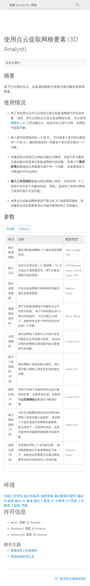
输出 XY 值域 (24, 501)
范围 (24, 505)
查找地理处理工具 (22, 556)
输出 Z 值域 (42, 501)
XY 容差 (71, 501)
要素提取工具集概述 (24, 550)
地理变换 (47, 496)
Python (24, 229)
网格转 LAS (18, 123)
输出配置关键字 (65, 496)
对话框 (10, 229)
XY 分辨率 (58, 501)
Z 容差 (15, 505)
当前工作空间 (13, 496)
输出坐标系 (31, 496)
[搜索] (78, 5)
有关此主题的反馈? (73, 578)
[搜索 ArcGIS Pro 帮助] (41, 5)
